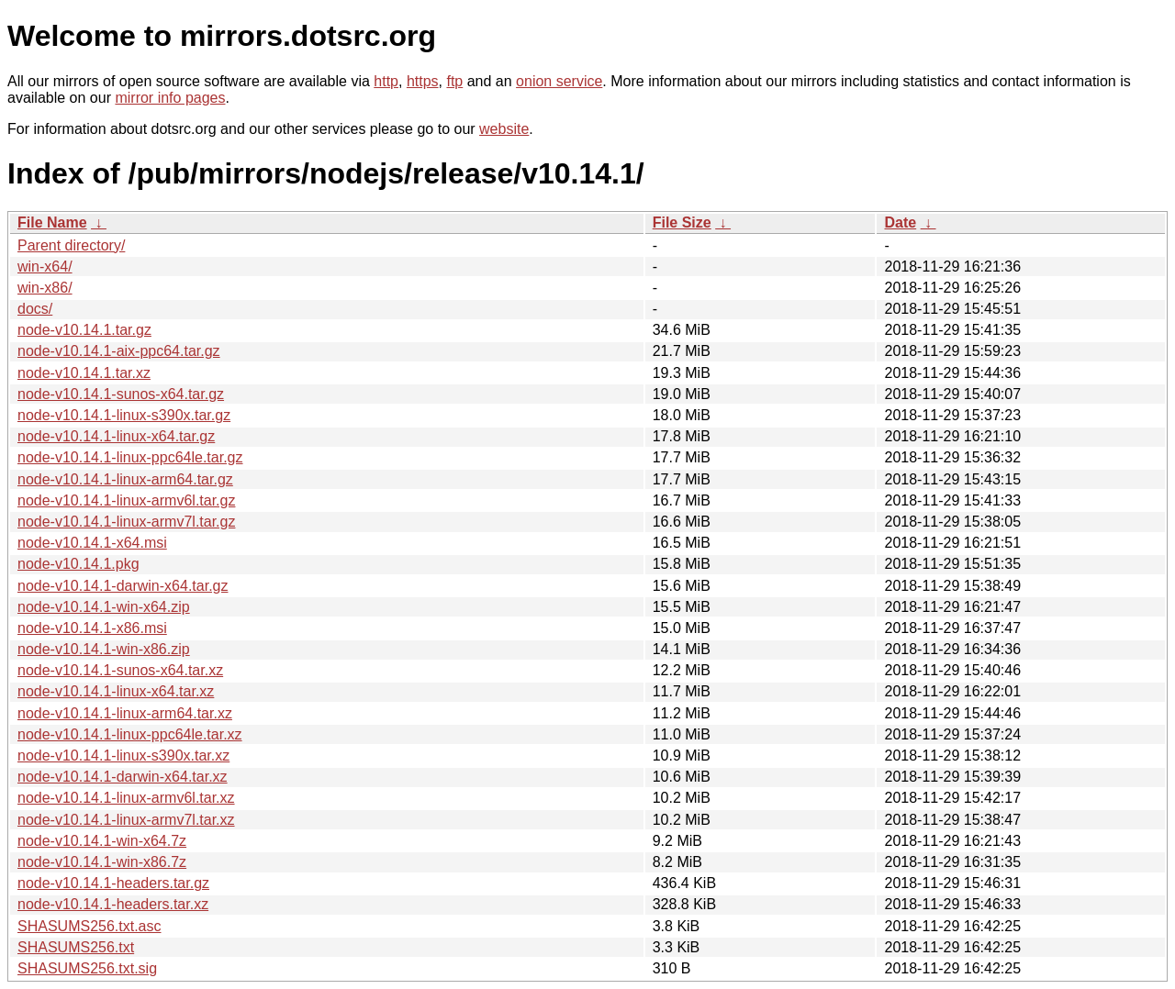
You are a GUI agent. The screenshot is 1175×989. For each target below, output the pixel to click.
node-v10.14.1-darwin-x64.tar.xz (122, 776)
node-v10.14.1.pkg (78, 564)
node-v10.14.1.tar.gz (84, 330)
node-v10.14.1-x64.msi (92, 542)
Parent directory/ (71, 245)
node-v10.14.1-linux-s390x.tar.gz (123, 415)
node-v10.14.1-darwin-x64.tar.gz (122, 586)
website (504, 129)
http (386, 81)
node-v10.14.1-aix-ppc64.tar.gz (118, 351)
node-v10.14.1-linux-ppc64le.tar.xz (129, 734)
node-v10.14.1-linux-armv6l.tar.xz (126, 798)
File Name (52, 222)
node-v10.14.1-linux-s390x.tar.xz (123, 755)
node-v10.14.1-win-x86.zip (103, 649)
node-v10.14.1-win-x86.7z (101, 862)
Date (900, 222)
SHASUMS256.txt (75, 947)
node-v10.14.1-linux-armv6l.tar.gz (126, 500)
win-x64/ (45, 266)
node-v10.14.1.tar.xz (84, 373)
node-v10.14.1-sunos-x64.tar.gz (120, 394)
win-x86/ (45, 287)
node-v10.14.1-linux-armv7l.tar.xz (126, 820)
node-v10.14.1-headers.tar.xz (112, 904)
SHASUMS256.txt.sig (87, 968)
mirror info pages (170, 98)
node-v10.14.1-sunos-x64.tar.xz (120, 670)
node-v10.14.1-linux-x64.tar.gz (116, 436)
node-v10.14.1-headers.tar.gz (113, 883)
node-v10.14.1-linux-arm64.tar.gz (125, 479)
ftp (454, 81)
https (423, 81)
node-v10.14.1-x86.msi (92, 628)
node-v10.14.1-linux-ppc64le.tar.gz (130, 457)
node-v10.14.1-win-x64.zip (103, 607)
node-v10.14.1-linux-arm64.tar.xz (124, 713)
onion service (559, 81)
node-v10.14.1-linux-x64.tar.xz (115, 691)
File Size (682, 222)
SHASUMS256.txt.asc (89, 926)
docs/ (34, 309)
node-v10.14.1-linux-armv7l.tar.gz (126, 521)
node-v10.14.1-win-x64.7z (101, 841)
